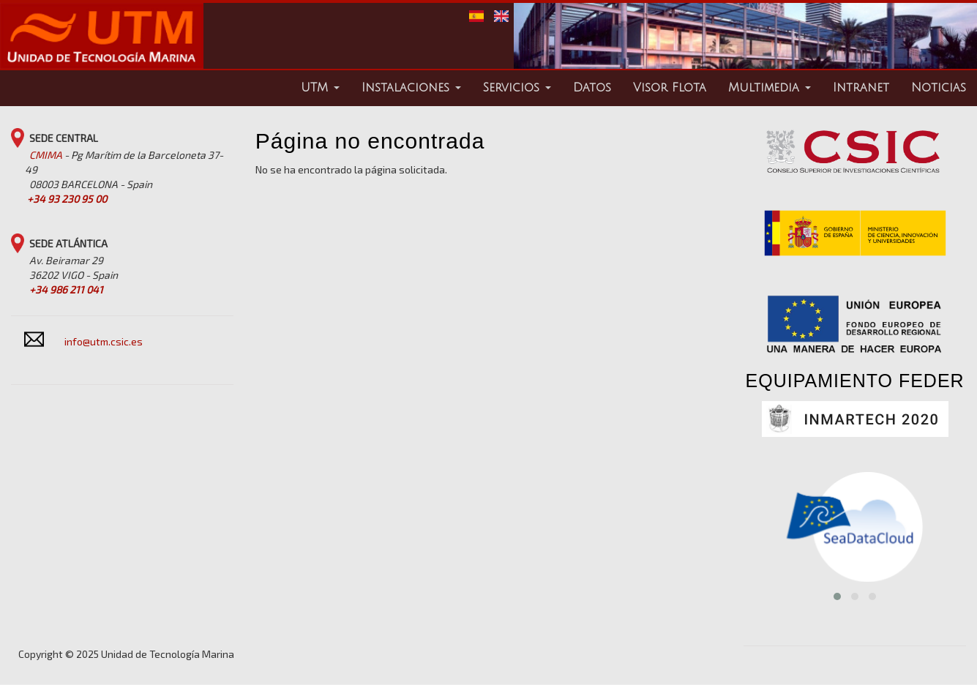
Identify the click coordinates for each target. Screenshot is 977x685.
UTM (320, 87)
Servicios (517, 87)
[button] (837, 596)
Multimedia (769, 87)
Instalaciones (411, 87)
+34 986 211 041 (66, 289)
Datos (592, 87)
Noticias (938, 87)
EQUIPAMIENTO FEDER (855, 380)
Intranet (861, 87)
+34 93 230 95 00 (67, 198)
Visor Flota (669, 87)
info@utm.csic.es (103, 341)
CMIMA (45, 155)
